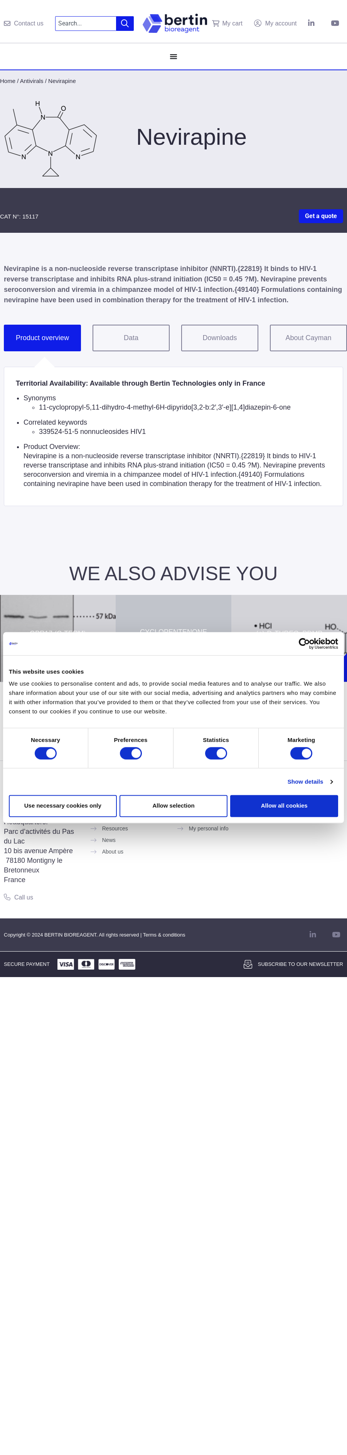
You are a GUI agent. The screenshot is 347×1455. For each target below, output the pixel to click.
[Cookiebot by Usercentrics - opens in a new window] (304, 643)
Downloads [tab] (219, 338)
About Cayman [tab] (308, 338)
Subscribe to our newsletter (300, 964)
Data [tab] (131, 338)
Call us (23, 897)
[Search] (125, 23)
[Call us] (7, 897)
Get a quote (321, 216)
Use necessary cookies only (62, 806)
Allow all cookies (284, 806)
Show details (305, 781)
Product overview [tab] (42, 338)
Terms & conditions (164, 935)
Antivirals (32, 81)
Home (7, 81)
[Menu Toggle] (173, 56)
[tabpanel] (173, 436)
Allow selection (173, 806)
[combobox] (85, 23)
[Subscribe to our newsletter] (248, 964)
